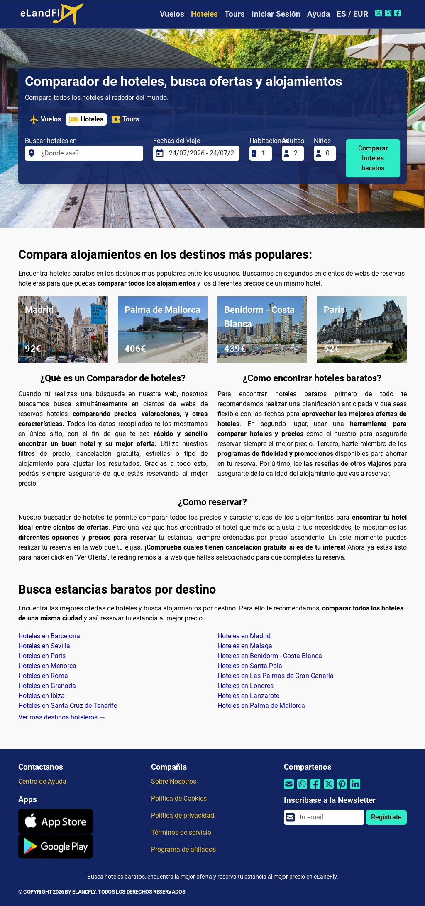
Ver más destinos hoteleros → (62, 717)
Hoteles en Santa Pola (249, 666)
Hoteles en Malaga (244, 646)
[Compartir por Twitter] (329, 789)
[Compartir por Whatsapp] (302, 789)
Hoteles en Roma (43, 676)
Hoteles (204, 14)
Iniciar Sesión (276, 14)
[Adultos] (296, 153)
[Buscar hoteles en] (89, 153)
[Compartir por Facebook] (315, 789)
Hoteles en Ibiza (41, 696)
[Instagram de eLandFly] (389, 13)
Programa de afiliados (183, 849)
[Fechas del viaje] (201, 153)
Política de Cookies (179, 798)
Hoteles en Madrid (244, 636)
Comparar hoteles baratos (373, 158)
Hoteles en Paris (42, 656)
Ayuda (318, 14)
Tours (235, 14)
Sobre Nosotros (173, 781)
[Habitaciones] (263, 153)
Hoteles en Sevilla (44, 646)
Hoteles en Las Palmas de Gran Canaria (275, 676)
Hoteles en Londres (245, 686)
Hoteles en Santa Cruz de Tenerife (67, 706)
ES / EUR (352, 14)
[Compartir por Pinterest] (342, 789)
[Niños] (328, 153)
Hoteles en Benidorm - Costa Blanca (269, 656)
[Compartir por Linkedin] (355, 789)
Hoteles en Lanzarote (248, 696)
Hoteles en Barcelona (49, 636)
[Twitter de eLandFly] (379, 13)
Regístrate (386, 817)
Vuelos (172, 14)
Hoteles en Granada (47, 686)
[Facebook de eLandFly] (398, 13)
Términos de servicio (181, 832)
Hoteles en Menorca (47, 666)
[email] (329, 817)
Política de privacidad (182, 815)
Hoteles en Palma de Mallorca (261, 706)
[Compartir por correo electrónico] (289, 789)
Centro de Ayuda (42, 781)
